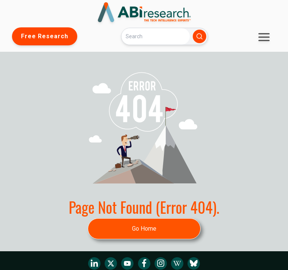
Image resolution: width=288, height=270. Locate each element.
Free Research (44, 36)
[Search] (156, 36)
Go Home (144, 228)
